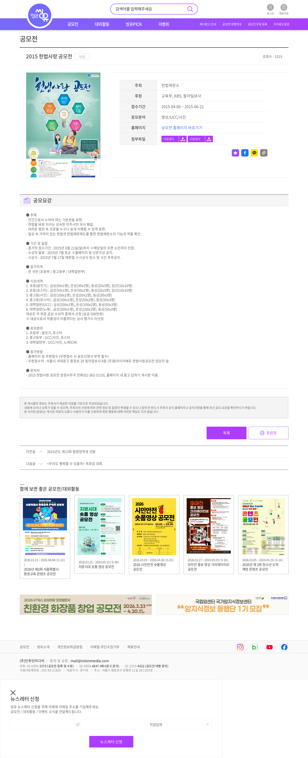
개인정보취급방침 (70, 646)
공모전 (24, 646)
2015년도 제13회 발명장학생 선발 (71, 452)
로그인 (270, 9)
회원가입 (283, 9)
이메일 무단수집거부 (104, 646)
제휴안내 (133, 646)
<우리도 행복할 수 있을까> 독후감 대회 (74, 464)
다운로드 (169, 139)
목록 (226, 433)
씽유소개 (43, 646)
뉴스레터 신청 (111, 742)
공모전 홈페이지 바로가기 (181, 127)
